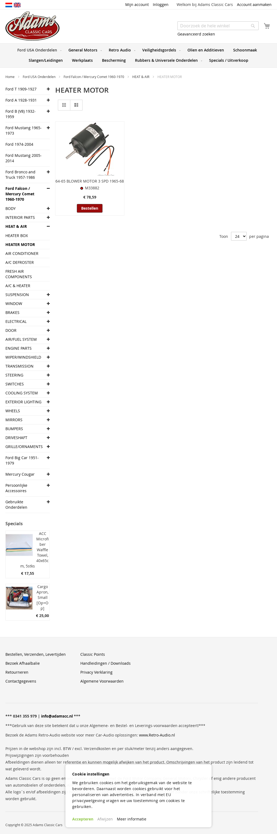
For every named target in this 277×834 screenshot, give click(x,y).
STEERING (14, 375)
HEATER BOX (16, 235)
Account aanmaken (254, 4)
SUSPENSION (17, 294)
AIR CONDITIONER (21, 253)
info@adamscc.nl (57, 716)
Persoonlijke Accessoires (16, 488)
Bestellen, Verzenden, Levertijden (35, 654)
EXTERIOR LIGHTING (23, 401)
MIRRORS (13, 419)
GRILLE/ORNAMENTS (23, 446)
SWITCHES (14, 384)
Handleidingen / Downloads (105, 663)
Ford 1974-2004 (19, 144)
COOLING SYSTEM (21, 392)
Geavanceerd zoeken (196, 34)
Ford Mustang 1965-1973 (23, 130)
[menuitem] (38, 50)
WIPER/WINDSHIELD (23, 357)
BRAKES (12, 312)
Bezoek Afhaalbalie (22, 663)
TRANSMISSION (19, 366)
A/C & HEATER (17, 285)
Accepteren (82, 819)
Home (10, 76)
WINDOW (13, 303)
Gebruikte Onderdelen (16, 504)
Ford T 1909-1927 (21, 89)
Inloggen (161, 4)
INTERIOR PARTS (20, 217)
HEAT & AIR (141, 76)
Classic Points (92, 654)
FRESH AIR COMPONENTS (18, 274)
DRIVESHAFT (16, 437)
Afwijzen (105, 819)
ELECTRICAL (16, 321)
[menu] (138, 55)
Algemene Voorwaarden (102, 681)
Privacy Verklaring (96, 672)
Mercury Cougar (20, 474)
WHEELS (12, 410)
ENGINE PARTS (18, 348)
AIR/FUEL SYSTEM (21, 339)
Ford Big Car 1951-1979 (22, 460)
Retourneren (16, 672)
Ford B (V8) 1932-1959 (20, 114)
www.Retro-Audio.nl (157, 735)
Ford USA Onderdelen (39, 76)
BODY (10, 208)
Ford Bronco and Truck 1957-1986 (20, 174)
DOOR (11, 330)
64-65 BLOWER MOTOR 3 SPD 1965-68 (89, 181)
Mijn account (137, 4)
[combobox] (218, 25)
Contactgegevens (20, 681)
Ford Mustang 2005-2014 (23, 158)
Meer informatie (131, 819)
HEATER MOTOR (20, 244)
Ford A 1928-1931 (21, 100)
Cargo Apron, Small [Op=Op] (42, 597)
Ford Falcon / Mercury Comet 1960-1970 (94, 76)
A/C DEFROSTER (19, 262)
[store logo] (32, 26)
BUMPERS (14, 428)
